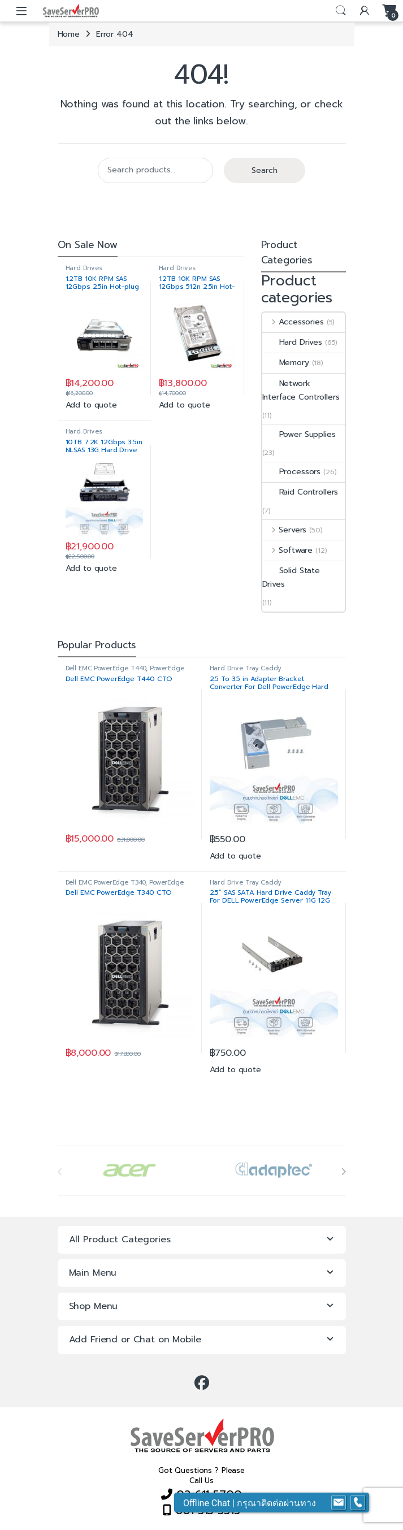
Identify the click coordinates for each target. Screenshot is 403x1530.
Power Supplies (299, 434)
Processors (291, 472)
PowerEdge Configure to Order (125, 672)
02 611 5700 (206, 1494)
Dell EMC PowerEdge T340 (106, 882)
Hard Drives (84, 268)
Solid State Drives (291, 577)
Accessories (293, 322)
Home (69, 34)
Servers (284, 530)
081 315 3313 (205, 1510)
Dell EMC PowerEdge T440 (106, 668)
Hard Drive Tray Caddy (245, 668)
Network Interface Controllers (301, 390)
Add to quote (91, 405)
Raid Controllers (300, 492)
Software (287, 550)
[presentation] (343, 1172)
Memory (285, 363)
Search (341, 11)
